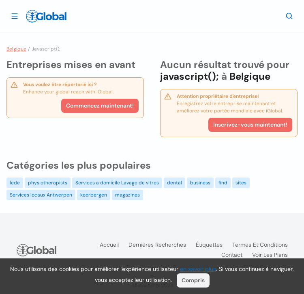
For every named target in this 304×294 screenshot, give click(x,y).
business (200, 183)
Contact (231, 254)
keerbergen (93, 195)
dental (174, 183)
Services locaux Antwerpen (41, 195)
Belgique (16, 49)
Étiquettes (209, 244)
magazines (127, 195)
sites (240, 183)
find (222, 183)
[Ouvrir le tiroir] (14, 16)
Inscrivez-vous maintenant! (250, 124)
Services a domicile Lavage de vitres (117, 183)
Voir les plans (270, 254)
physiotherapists (47, 183)
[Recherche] (289, 16)
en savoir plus (198, 269)
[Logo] (46, 16)
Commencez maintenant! (100, 105)
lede (15, 183)
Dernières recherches (157, 244)
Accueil (109, 244)
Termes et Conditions (260, 244)
